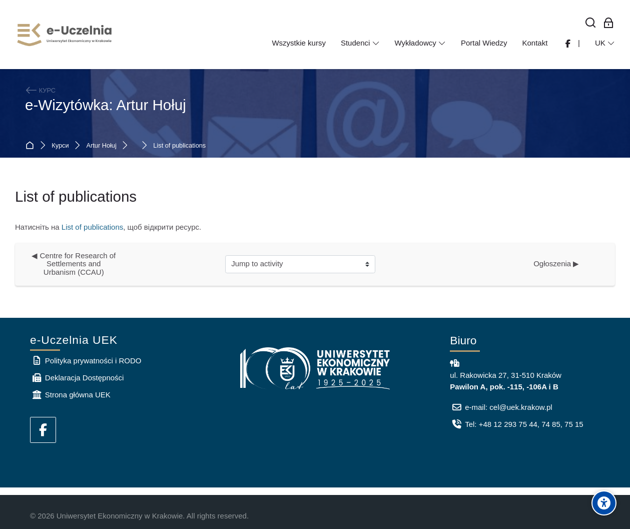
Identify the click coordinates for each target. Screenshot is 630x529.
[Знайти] (590, 23)
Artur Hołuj (102, 146)
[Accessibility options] (603, 502)
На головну (32, 146)
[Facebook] (43, 430)
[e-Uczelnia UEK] (65, 34)
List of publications (179, 146)
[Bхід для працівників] (608, 23)
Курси (60, 146)
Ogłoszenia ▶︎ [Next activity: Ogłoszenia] (556, 263)
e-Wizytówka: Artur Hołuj (105, 105)
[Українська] (605, 43)
